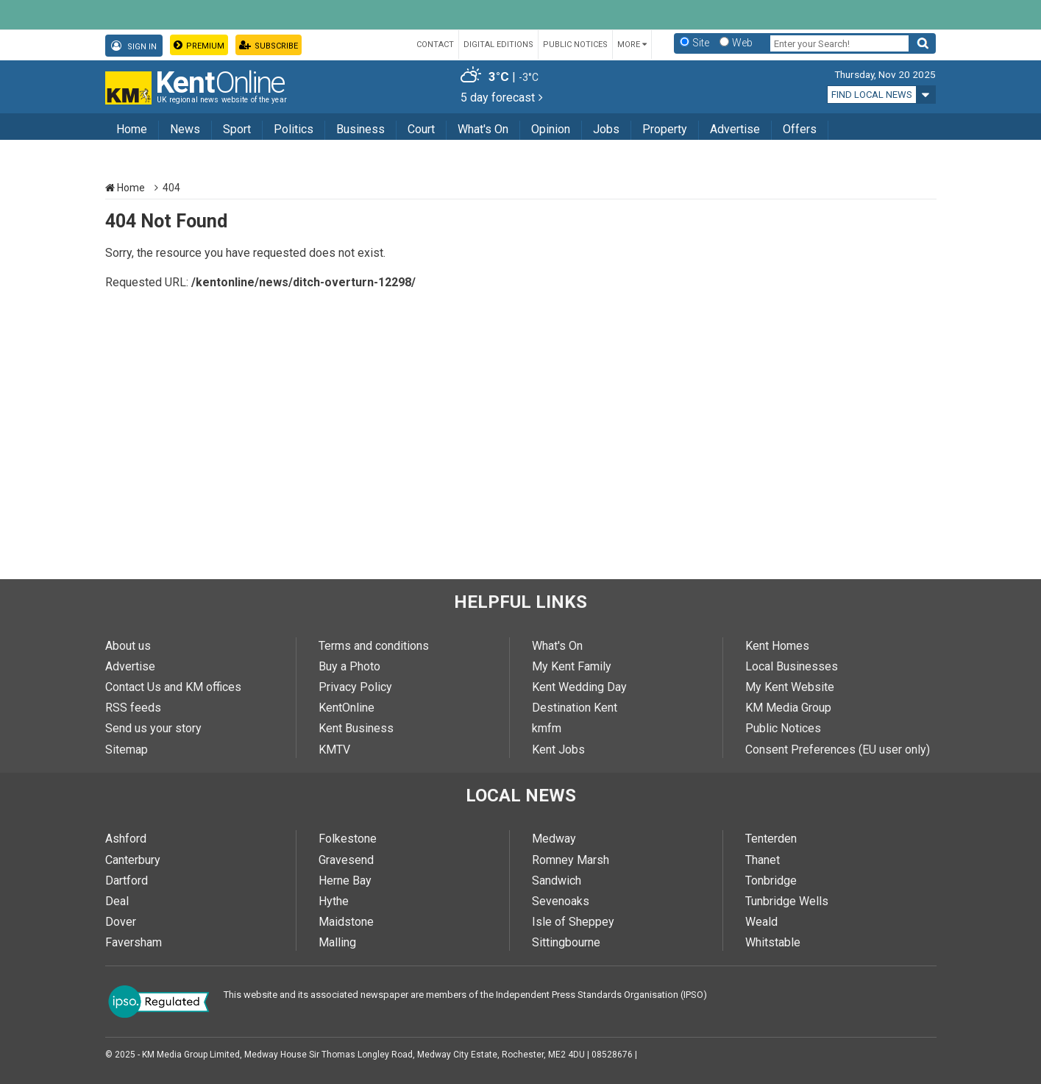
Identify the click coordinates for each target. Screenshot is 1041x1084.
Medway (554, 839)
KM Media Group (788, 708)
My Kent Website (789, 687)
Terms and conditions (374, 646)
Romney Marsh (570, 860)
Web (742, 43)
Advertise (735, 129)
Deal (117, 901)
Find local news (871, 94)
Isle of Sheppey (573, 922)
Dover (120, 922)
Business (360, 129)
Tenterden (771, 839)
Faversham (133, 942)
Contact (435, 44)
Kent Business (356, 728)
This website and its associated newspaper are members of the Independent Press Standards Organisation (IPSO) (465, 994)
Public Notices (575, 44)
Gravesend (346, 860)
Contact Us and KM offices (173, 687)
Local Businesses (791, 666)
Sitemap (126, 750)
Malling (337, 942)
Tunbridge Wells (786, 901)
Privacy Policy (355, 687)
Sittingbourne (566, 942)
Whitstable (772, 942)
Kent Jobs (558, 750)
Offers (800, 129)
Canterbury (132, 860)
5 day (502, 97)
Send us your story (153, 728)
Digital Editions (498, 44)
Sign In (134, 46)
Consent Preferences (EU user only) (837, 750)
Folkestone (348, 839)
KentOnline (346, 708)
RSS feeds (133, 708)
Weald (761, 922)
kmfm (546, 728)
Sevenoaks (560, 901)
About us (128, 646)
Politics (293, 129)
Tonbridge (771, 881)
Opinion (550, 129)
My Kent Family (571, 666)
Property (664, 129)
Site (700, 43)
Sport (237, 129)
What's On (483, 129)
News (185, 129)
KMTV (334, 750)
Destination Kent (574, 708)
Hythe (334, 901)
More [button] (632, 44)
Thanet (762, 860)
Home (131, 129)
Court (421, 129)
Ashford (125, 839)
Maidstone (346, 922)
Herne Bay (345, 881)
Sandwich (556, 881)
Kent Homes (777, 646)
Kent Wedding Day (579, 687)
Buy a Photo (349, 666)
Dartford (126, 881)
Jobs (606, 129)
